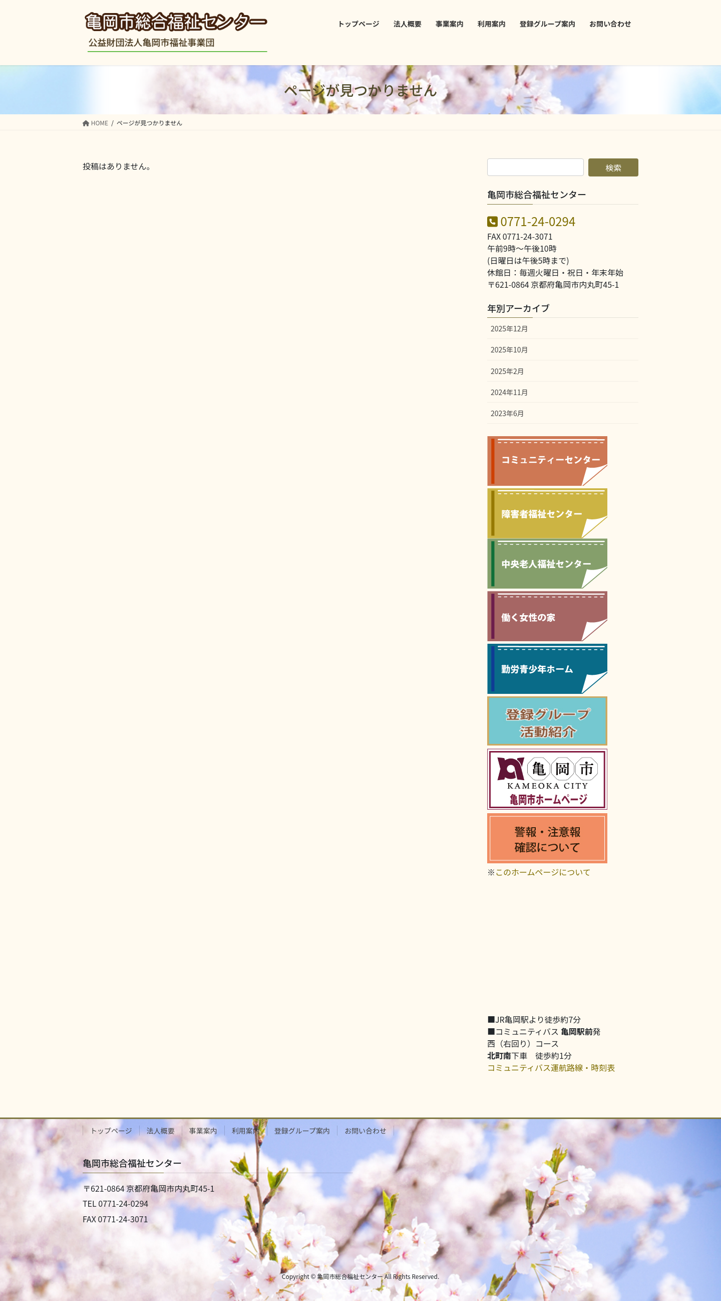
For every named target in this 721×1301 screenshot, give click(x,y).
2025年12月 (509, 328)
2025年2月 (507, 371)
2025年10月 (509, 349)
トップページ (111, 1131)
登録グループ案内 (302, 1131)
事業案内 (203, 1131)
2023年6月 (507, 413)
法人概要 (161, 1131)
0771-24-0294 (531, 221)
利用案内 (246, 1131)
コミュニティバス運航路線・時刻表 (551, 1067)
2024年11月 (509, 392)
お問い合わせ (365, 1131)
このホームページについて (543, 872)
